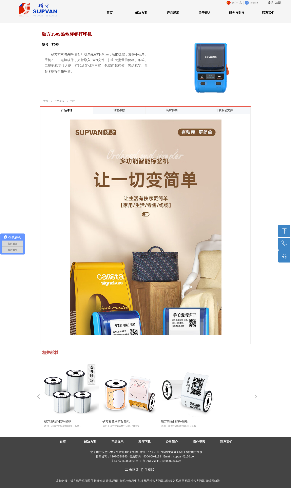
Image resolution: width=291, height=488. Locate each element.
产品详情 (66, 110)
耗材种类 (171, 110)
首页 (45, 101)
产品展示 (59, 101)
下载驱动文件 (224, 110)
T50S (72, 101)
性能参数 (119, 110)
